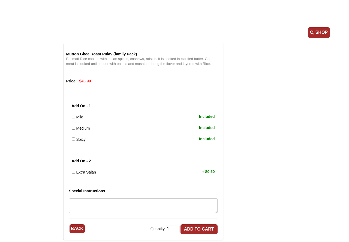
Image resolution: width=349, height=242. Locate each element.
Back (108, 228)
